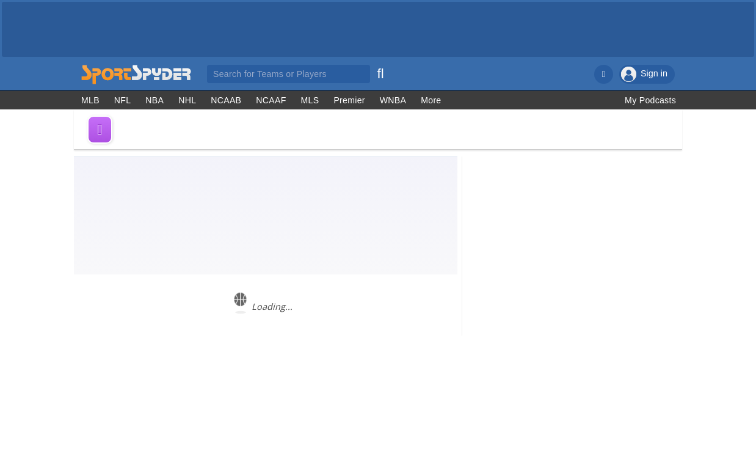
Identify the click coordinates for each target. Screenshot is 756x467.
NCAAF (271, 100)
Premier (349, 100)
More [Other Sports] (431, 100)
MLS (310, 100)
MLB (90, 100)
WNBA (393, 100)
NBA (154, 100)
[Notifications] (603, 74)
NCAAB (226, 100)
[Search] (380, 72)
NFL (122, 100)
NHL (187, 100)
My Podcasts (650, 100)
